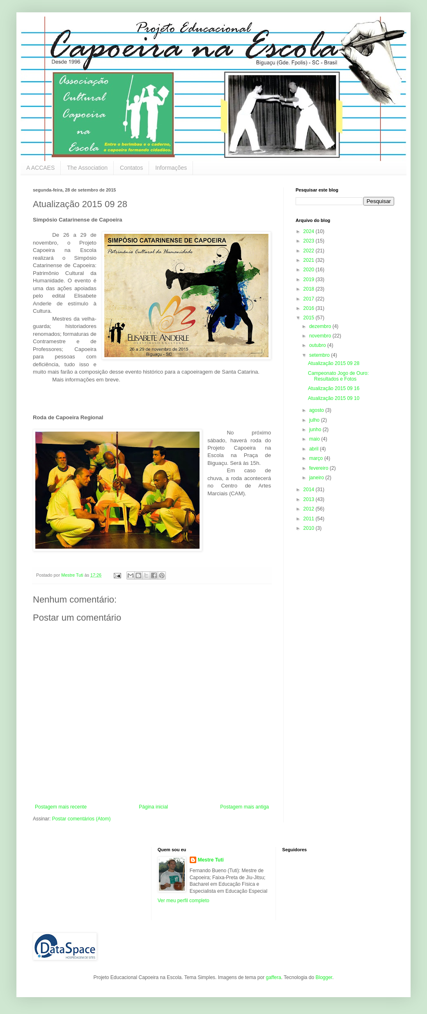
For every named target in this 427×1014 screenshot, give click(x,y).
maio (315, 439)
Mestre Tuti (211, 860)
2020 (309, 270)
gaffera (273, 977)
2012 (309, 509)
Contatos (131, 167)
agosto (317, 410)
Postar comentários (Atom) (81, 819)
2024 (309, 231)
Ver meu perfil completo (183, 900)
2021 (309, 260)
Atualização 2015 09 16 (333, 388)
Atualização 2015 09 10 (333, 398)
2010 (309, 528)
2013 (309, 499)
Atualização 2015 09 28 (333, 363)
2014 (309, 489)
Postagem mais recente (61, 807)
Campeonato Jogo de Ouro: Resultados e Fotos (338, 376)
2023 (309, 241)
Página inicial (153, 807)
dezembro (321, 326)
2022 (309, 251)
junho (316, 429)
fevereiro (319, 468)
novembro (321, 336)
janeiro (317, 477)
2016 (309, 308)
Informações (171, 167)
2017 (309, 299)
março (316, 458)
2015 (309, 318)
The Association (87, 167)
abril (314, 449)
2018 (309, 289)
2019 (309, 279)
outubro (318, 345)
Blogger (323, 977)
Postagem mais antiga (244, 807)
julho (315, 420)
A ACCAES (40, 167)
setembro (320, 355)
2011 (309, 519)
